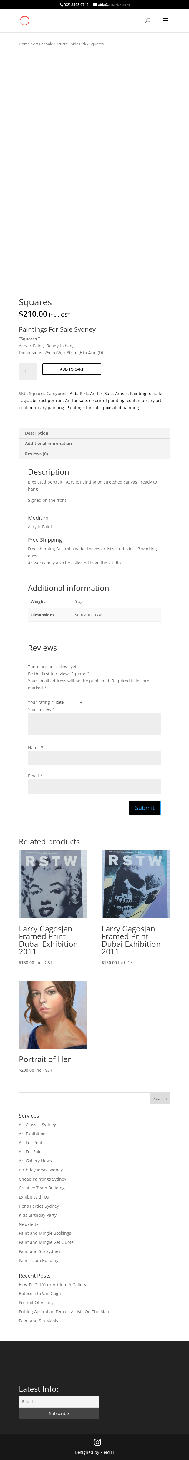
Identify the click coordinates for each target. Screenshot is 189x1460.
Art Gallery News (35, 1161)
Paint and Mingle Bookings (45, 1233)
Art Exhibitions (33, 1133)
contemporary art (144, 400)
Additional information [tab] (48, 443)
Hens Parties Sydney (39, 1206)
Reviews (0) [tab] (36, 453)
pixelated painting (121, 407)
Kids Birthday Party (38, 1215)
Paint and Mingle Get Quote (46, 1242)
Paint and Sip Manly (38, 1321)
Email (35, 776)
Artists (61, 43)
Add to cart (72, 369)
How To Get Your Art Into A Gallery (52, 1284)
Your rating (41, 702)
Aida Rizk (78, 43)
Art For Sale (43, 43)
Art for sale (76, 400)
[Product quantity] (28, 371)
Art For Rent (30, 1142)
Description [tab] (36, 433)
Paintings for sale (84, 407)
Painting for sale (146, 393)
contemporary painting (41, 407)
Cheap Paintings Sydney (42, 1179)
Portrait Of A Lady (36, 1302)
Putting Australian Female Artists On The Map (64, 1311)
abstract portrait (46, 400)
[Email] (59, 1402)
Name (35, 747)
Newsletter (29, 1224)
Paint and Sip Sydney (39, 1251)
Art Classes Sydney (37, 1124)
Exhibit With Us (34, 1197)
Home (24, 43)
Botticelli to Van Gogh (40, 1293)
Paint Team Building (39, 1260)
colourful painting (107, 400)
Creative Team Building (42, 1188)
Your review (41, 709)
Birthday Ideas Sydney (41, 1170)
